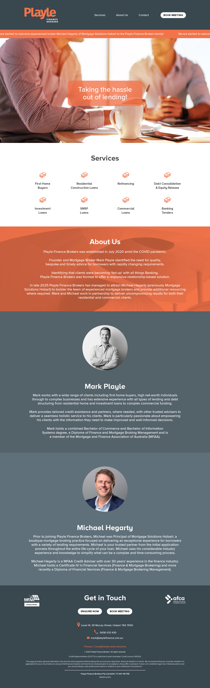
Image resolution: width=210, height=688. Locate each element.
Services (99, 15)
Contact (144, 15)
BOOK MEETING (173, 15)
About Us (122, 15)
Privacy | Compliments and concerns (105, 646)
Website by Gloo (105, 677)
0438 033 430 (105, 632)
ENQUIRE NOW (90, 611)
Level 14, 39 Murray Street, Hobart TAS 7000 (105, 625)
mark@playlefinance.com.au (105, 638)
